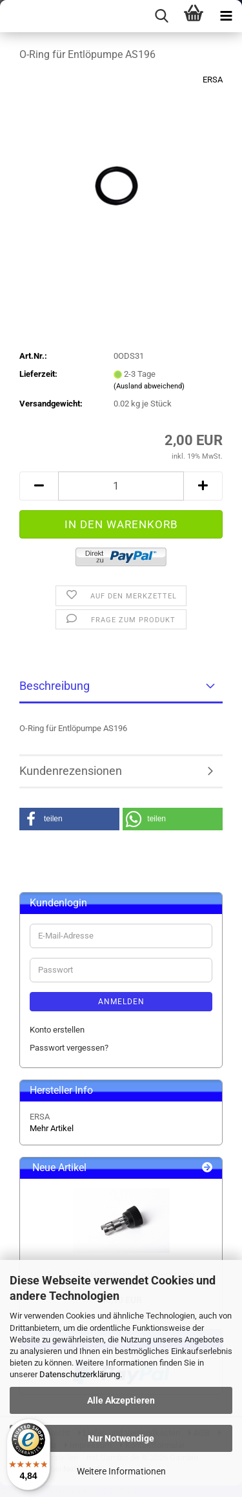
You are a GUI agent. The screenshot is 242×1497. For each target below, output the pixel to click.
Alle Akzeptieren (121, 1400)
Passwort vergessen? (69, 1048)
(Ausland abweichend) (149, 386)
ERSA (213, 79)
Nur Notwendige (121, 1438)
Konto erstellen (57, 1030)
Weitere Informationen (121, 1471)
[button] (38, 486)
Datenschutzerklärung (79, 1374)
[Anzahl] (121, 486)
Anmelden (121, 1001)
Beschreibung (54, 685)
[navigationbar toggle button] (226, 16)
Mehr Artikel (52, 1128)
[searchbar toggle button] (161, 16)
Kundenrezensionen (70, 770)
